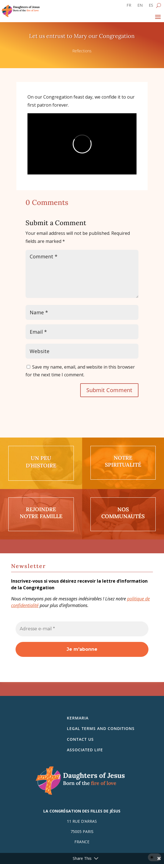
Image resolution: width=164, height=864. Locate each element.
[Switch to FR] (129, 6)
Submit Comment (109, 390)
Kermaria (78, 718)
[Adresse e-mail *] (82, 628)
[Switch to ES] (151, 6)
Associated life (85, 749)
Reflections (82, 50)
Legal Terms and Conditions (101, 728)
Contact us (80, 739)
